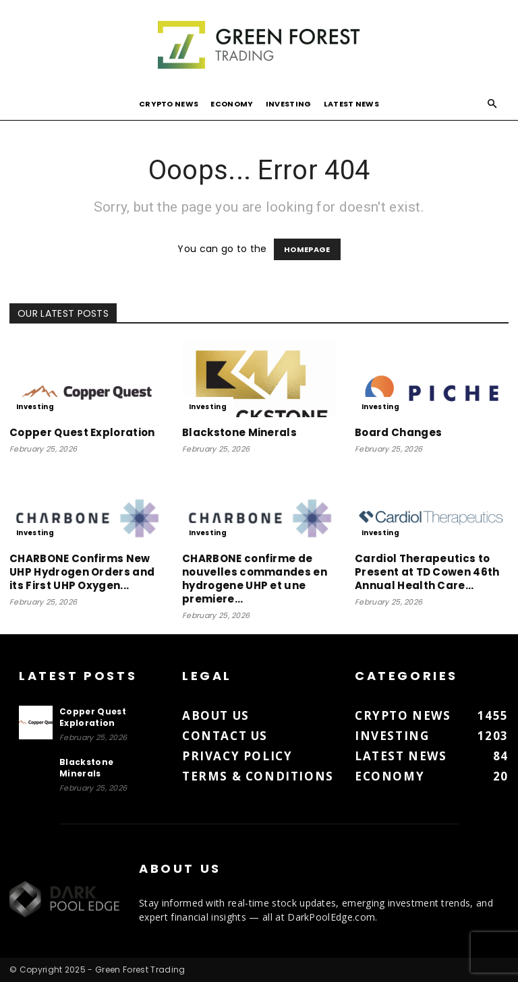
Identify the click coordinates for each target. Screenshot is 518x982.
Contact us (225, 735)
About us (216, 715)
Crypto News (169, 103)
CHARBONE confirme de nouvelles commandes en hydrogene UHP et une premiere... (254, 578)
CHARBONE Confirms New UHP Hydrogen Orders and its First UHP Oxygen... (81, 571)
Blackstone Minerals (239, 432)
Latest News (352, 103)
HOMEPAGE (307, 249)
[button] (492, 104)
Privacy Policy (237, 756)
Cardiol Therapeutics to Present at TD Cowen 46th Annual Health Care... (427, 571)
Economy (231, 103)
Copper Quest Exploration (82, 432)
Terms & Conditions (258, 776)
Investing (289, 103)
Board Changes (398, 432)
